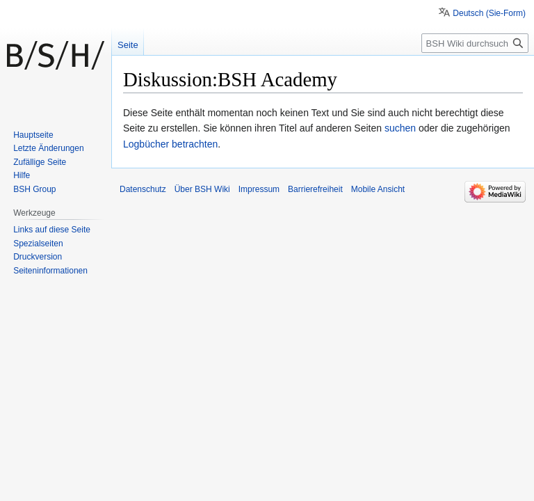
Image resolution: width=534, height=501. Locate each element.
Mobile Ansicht (378, 189)
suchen (400, 128)
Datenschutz (143, 189)
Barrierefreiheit (315, 189)
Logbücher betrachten (170, 144)
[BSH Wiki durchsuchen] (474, 43)
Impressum (259, 189)
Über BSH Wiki (202, 189)
